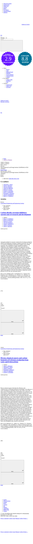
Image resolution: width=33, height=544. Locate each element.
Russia (5, 170)
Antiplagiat (5, 508)
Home (4, 158)
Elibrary (5, 507)
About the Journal (7, 3)
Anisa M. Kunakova (7, 187)
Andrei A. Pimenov (7, 159)
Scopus (5, 499)
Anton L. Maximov (7, 185)
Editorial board (9, 72)
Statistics (5, 12)
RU (1, 35)
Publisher (8, 73)
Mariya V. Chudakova (8, 196)
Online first (5, 6)
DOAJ (4, 503)
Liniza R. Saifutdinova (8, 194)
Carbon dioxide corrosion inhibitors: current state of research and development (16, 213)
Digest (4, 8)
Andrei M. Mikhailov (8, 188)
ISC (4, 506)
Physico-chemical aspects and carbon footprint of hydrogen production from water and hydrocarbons (14, 360)
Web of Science (6, 501)
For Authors (6, 10)
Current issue (6, 4)
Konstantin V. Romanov (8, 193)
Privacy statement (5, 518)
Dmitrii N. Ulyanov (7, 189)
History (8, 69)
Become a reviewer (5, 101)
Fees (7, 82)
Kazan (2, 170)
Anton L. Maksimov (7, 366)
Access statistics (9, 74)
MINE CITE (6, 509)
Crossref (5, 504)
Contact (8, 77)
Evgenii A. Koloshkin (8, 191)
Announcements (7, 11)
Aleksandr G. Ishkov (8, 184)
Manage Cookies (19, 518)
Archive (5, 7)
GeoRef (5, 502)
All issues (8, 87)
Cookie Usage (12, 518)
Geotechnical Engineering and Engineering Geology (12, 203)
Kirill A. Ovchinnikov (8, 192)
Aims (7, 70)
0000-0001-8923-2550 (14, 178)
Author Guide (9, 79)
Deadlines (8, 81)
